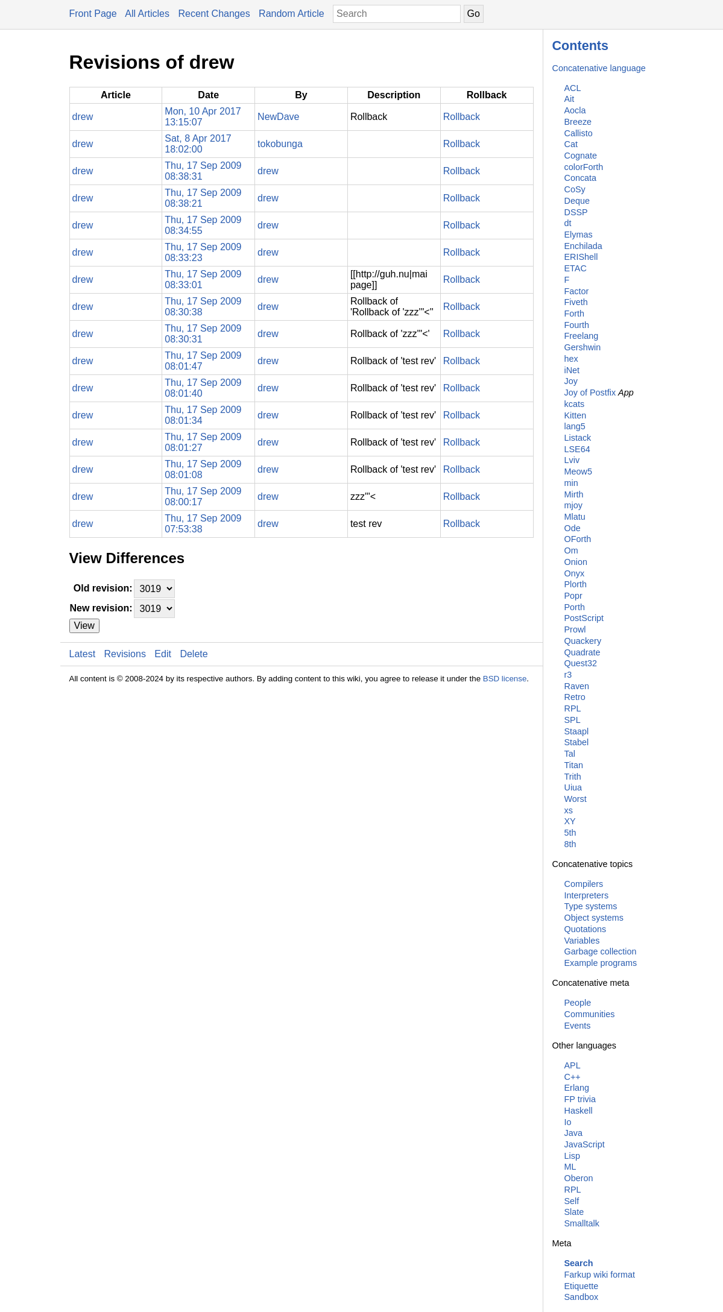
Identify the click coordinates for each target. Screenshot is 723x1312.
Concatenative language (599, 68)
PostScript (584, 618)
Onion (575, 562)
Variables (582, 940)
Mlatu (575, 517)
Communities (589, 1014)
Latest (82, 654)
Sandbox (581, 1297)
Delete (193, 654)
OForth (578, 539)
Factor (576, 291)
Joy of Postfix (590, 392)
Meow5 (578, 471)
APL (572, 1065)
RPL (572, 708)
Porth (574, 607)
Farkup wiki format (600, 1274)
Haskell (578, 1110)
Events (577, 1025)
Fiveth (576, 302)
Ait (569, 99)
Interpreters (586, 895)
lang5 (575, 426)
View (84, 625)
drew (82, 117)
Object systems (594, 917)
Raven (577, 686)
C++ (572, 1077)
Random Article (291, 13)
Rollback (461, 117)
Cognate (580, 155)
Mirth (574, 494)
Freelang (581, 336)
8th (570, 844)
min (571, 483)
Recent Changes (214, 13)
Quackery (583, 641)
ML (570, 1167)
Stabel (576, 742)
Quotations (585, 929)
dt (568, 223)
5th (570, 832)
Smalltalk (581, 1223)
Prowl (575, 629)
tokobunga (280, 144)
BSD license (505, 678)
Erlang (577, 1088)
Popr (573, 596)
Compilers (584, 884)
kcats (574, 404)
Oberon (578, 1178)
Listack (578, 438)
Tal (569, 753)
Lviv (572, 460)
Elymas (578, 234)
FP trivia (580, 1099)
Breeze (578, 122)
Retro (575, 697)
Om (571, 550)
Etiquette (581, 1286)
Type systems (590, 906)
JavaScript (584, 1144)
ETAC (575, 268)
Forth (574, 313)
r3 (568, 675)
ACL (572, 88)
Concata (580, 178)
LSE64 (577, 449)
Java (573, 1133)
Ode (572, 528)
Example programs (600, 963)
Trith (572, 776)
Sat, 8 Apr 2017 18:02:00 (198, 143)
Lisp (572, 1156)
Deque (577, 201)
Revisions (125, 654)
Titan (573, 765)
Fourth (577, 325)
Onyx (574, 573)
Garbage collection (600, 951)
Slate (574, 1212)
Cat (571, 144)
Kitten (575, 415)
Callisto (578, 133)
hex (571, 359)
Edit (162, 654)
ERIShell (581, 257)
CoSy (575, 189)
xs (568, 810)
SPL (572, 720)
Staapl (576, 731)
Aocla (575, 110)
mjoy (573, 505)
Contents (580, 45)
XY (570, 821)
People (578, 1003)
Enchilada (583, 246)
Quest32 (580, 663)
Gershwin (582, 347)
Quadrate (582, 652)
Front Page (93, 13)
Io (568, 1122)
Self (571, 1201)
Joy (571, 381)
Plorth (575, 584)
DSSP (576, 212)
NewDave (278, 117)
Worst (575, 799)
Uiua (573, 787)
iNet (572, 370)
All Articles (147, 13)
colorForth (584, 167)
